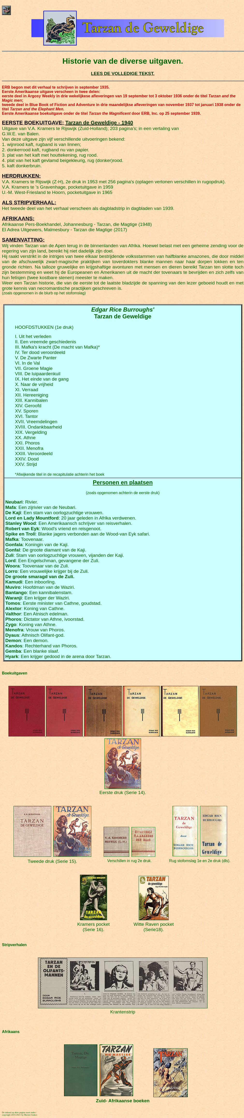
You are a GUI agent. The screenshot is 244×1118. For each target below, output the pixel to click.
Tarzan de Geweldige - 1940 (99, 123)
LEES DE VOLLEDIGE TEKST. (123, 73)
